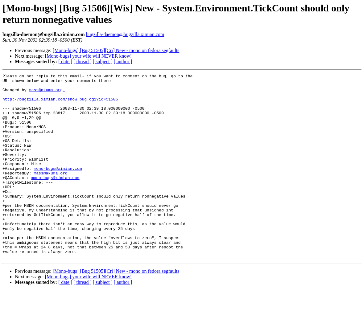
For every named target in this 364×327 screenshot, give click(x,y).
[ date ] (65, 61)
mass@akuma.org (50, 193)
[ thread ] (82, 61)
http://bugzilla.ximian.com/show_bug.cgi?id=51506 (60, 104)
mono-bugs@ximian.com (58, 187)
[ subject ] (103, 61)
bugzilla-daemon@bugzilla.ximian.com (125, 34)
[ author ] (123, 61)
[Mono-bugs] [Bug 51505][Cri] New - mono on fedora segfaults (116, 50)
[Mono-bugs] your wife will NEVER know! (88, 56)
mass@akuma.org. (47, 93)
